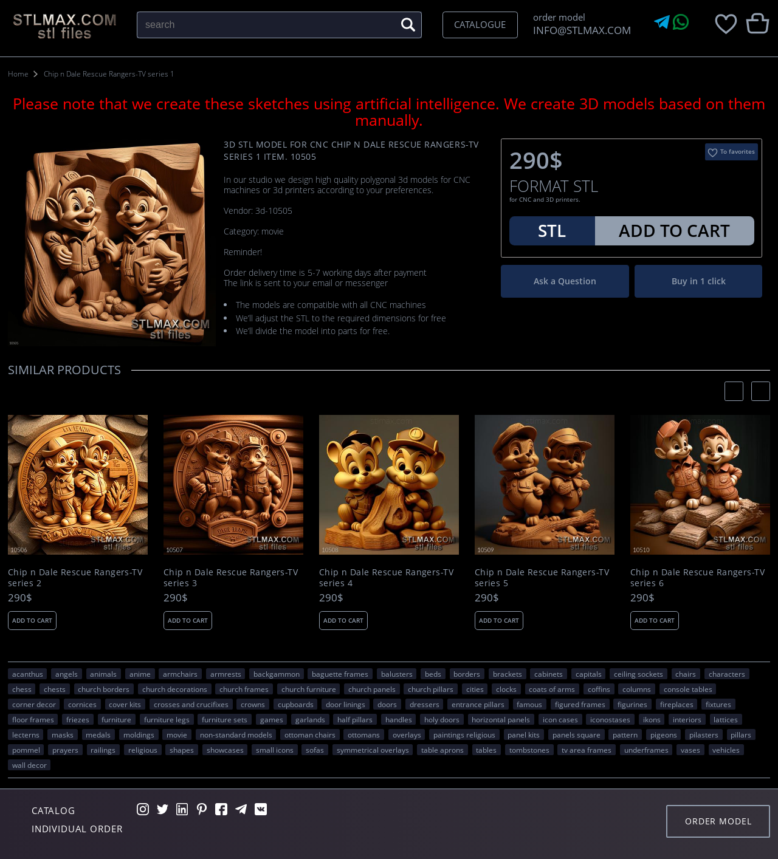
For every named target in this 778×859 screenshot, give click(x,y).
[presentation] (734, 391)
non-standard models (236, 734)
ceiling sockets (638, 674)
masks (63, 734)
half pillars (355, 719)
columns (636, 689)
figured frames (580, 704)
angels (66, 674)
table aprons (442, 750)
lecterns (26, 734)
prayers (65, 750)
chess (22, 689)
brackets (507, 674)
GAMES (271, 719)
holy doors (442, 719)
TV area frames (586, 750)
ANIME (140, 674)
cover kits (125, 704)
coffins (599, 689)
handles (398, 719)
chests (55, 689)
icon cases (560, 719)
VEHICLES (726, 750)
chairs (685, 674)
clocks (506, 689)
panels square (577, 734)
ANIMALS (103, 674)
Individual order (77, 829)
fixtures (718, 704)
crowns (253, 704)
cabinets (548, 674)
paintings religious (464, 734)
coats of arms (552, 689)
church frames (244, 689)
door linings (345, 704)
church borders (103, 689)
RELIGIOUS (142, 750)
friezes (77, 719)
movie (177, 734)
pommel (26, 750)
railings (103, 750)
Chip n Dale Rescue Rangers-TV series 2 (75, 578)
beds (433, 674)
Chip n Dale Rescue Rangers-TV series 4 (386, 578)
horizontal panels (501, 719)
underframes (646, 750)
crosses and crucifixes (191, 704)
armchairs (180, 674)
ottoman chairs (310, 734)
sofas (315, 750)
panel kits (524, 734)
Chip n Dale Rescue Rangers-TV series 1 (109, 74)
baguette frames (340, 674)
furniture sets (224, 719)
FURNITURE (116, 719)
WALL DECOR (29, 765)
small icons (275, 750)
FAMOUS (529, 704)
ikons (652, 719)
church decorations (174, 689)
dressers (424, 704)
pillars (741, 734)
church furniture (308, 689)
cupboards (296, 704)
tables (486, 750)
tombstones (529, 750)
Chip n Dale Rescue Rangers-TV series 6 (697, 578)
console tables (688, 689)
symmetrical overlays (373, 750)
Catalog (53, 810)
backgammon (276, 674)
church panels (372, 689)
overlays (407, 734)
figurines (632, 704)
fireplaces (677, 704)
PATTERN (625, 734)
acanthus (27, 674)
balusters (397, 674)
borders (466, 674)
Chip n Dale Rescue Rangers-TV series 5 (542, 578)
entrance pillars (478, 704)
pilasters (703, 734)
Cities (475, 689)
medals (98, 734)
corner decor (34, 704)
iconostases (610, 719)
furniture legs (167, 719)
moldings (138, 734)
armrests (225, 674)
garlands (310, 719)
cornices (82, 704)
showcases (225, 750)
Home (18, 74)
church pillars (430, 689)
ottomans (364, 734)
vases (690, 750)
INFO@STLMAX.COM (579, 30)
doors (387, 704)
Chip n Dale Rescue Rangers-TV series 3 (231, 578)
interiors (687, 719)
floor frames (33, 719)
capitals (589, 674)
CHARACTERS (727, 674)
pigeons (663, 734)
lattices (726, 719)
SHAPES (182, 750)
